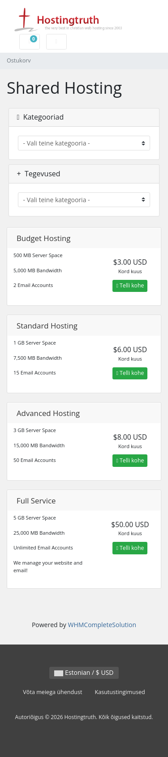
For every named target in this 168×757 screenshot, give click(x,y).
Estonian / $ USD (83, 672)
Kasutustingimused (120, 692)
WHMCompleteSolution (102, 624)
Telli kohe (130, 285)
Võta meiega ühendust (52, 692)
